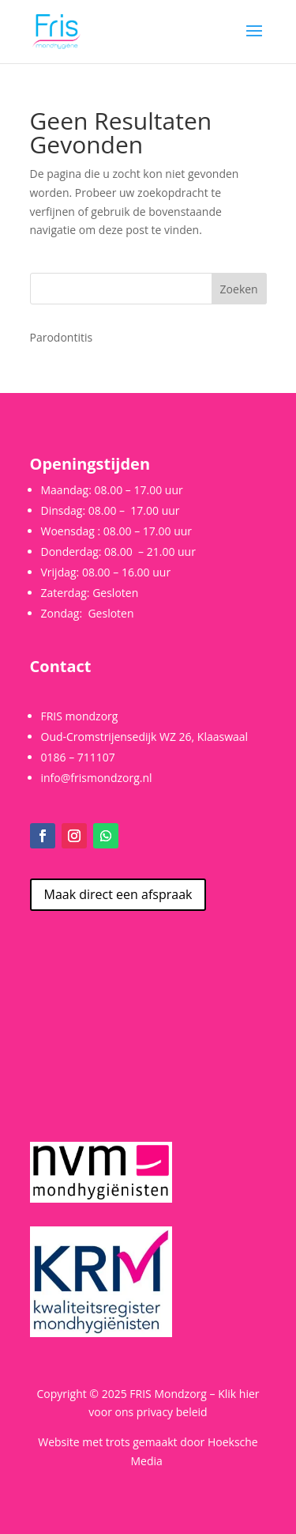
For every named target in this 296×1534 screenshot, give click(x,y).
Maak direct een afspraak (118, 894)
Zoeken (239, 289)
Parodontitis (61, 337)
